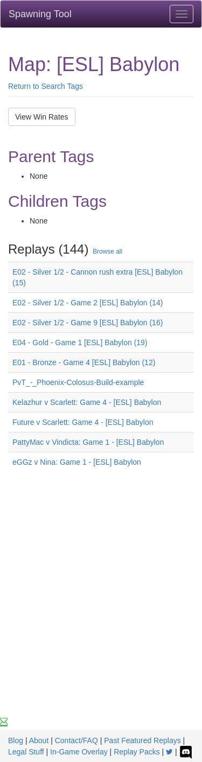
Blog (15, 740)
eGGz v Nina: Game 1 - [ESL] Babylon (76, 462)
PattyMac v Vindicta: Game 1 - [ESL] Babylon (88, 442)
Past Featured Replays (142, 740)
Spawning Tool (40, 14)
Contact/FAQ (76, 740)
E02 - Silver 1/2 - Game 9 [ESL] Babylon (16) (87, 322)
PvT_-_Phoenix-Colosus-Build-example (78, 382)
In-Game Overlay (79, 751)
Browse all (107, 251)
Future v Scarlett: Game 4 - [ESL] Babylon (82, 422)
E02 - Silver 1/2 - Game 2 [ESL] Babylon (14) (87, 302)
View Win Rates (41, 117)
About (39, 740)
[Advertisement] (101, 610)
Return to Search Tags (45, 86)
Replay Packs (137, 751)
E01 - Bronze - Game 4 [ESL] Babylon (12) (83, 362)
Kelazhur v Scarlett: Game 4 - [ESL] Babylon (86, 402)
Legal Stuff (26, 751)
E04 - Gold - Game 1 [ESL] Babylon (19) (80, 342)
